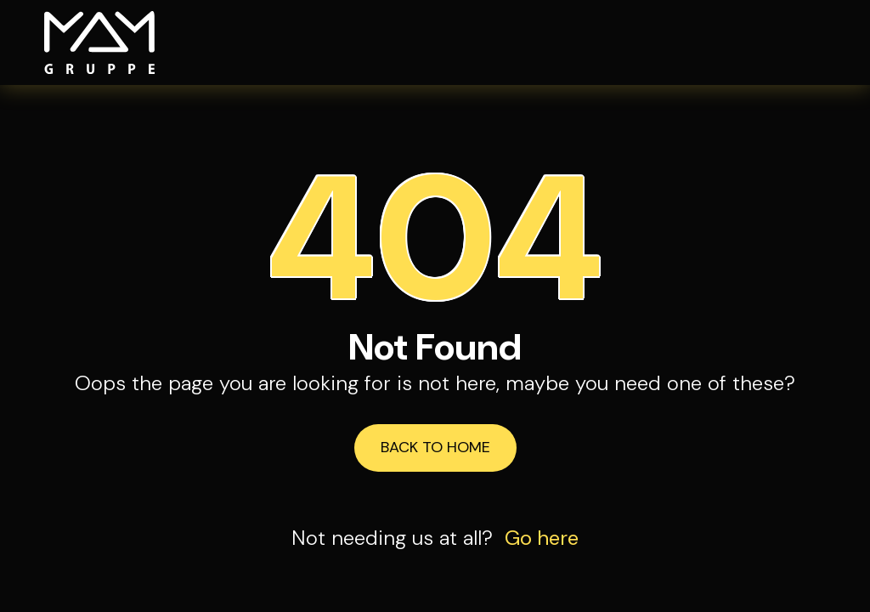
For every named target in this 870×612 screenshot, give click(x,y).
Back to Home (435, 447)
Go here (542, 538)
